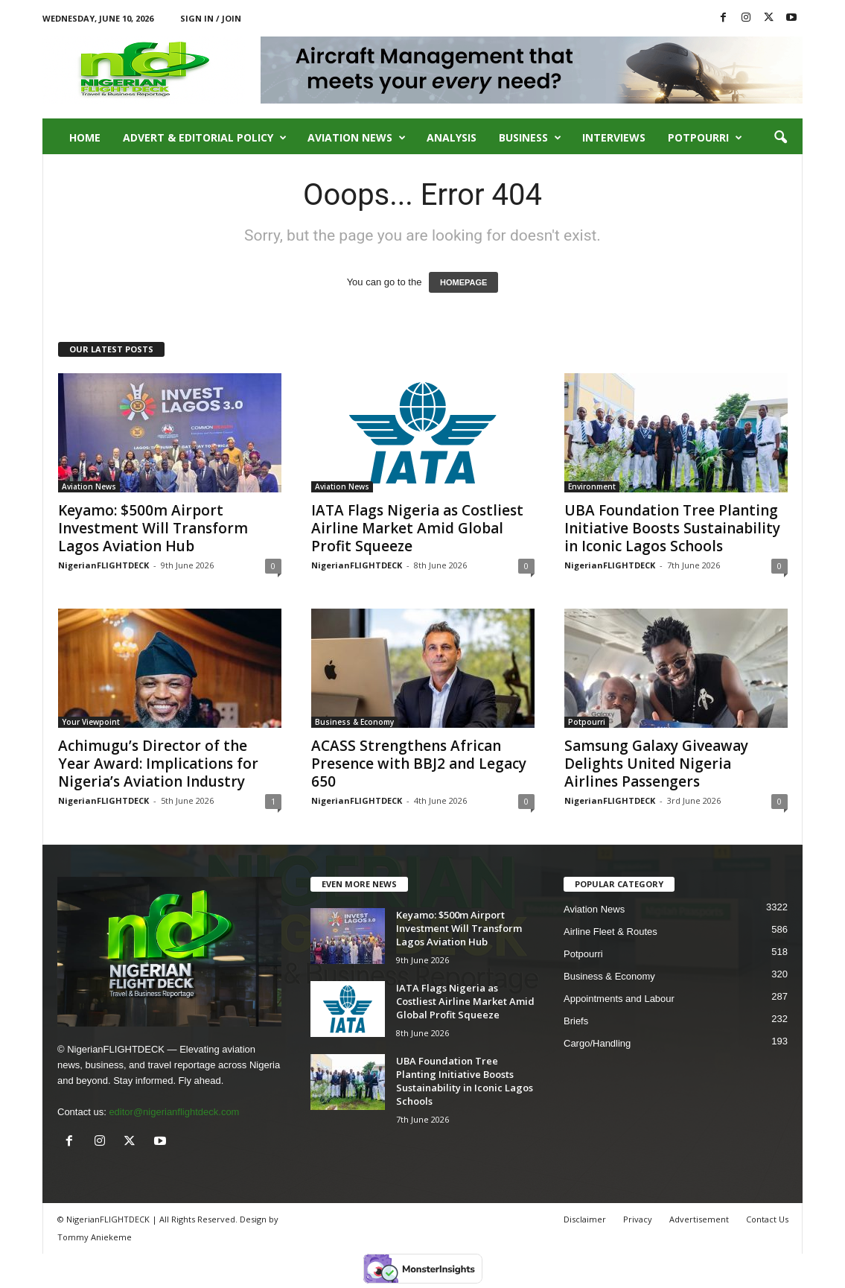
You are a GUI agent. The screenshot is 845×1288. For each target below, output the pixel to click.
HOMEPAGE (463, 282)
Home (85, 137)
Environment (592, 486)
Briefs (576, 1021)
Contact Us (767, 1219)
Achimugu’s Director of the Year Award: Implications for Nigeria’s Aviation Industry (158, 763)
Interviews (613, 137)
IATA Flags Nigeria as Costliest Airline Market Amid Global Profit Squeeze (417, 528)
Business (530, 137)
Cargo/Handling (597, 1043)
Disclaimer (585, 1219)
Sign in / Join (210, 18)
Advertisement (699, 1219)
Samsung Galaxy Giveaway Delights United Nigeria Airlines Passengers (656, 763)
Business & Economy (354, 722)
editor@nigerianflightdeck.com (174, 1111)
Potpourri (705, 137)
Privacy (637, 1219)
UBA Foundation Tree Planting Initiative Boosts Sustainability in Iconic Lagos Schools (672, 528)
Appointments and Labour (619, 998)
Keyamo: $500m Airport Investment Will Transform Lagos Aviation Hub (153, 528)
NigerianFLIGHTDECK (103, 565)
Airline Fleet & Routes (610, 931)
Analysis (451, 137)
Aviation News (356, 137)
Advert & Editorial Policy (205, 137)
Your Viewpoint (91, 722)
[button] (780, 137)
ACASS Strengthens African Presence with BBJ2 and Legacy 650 (418, 763)
